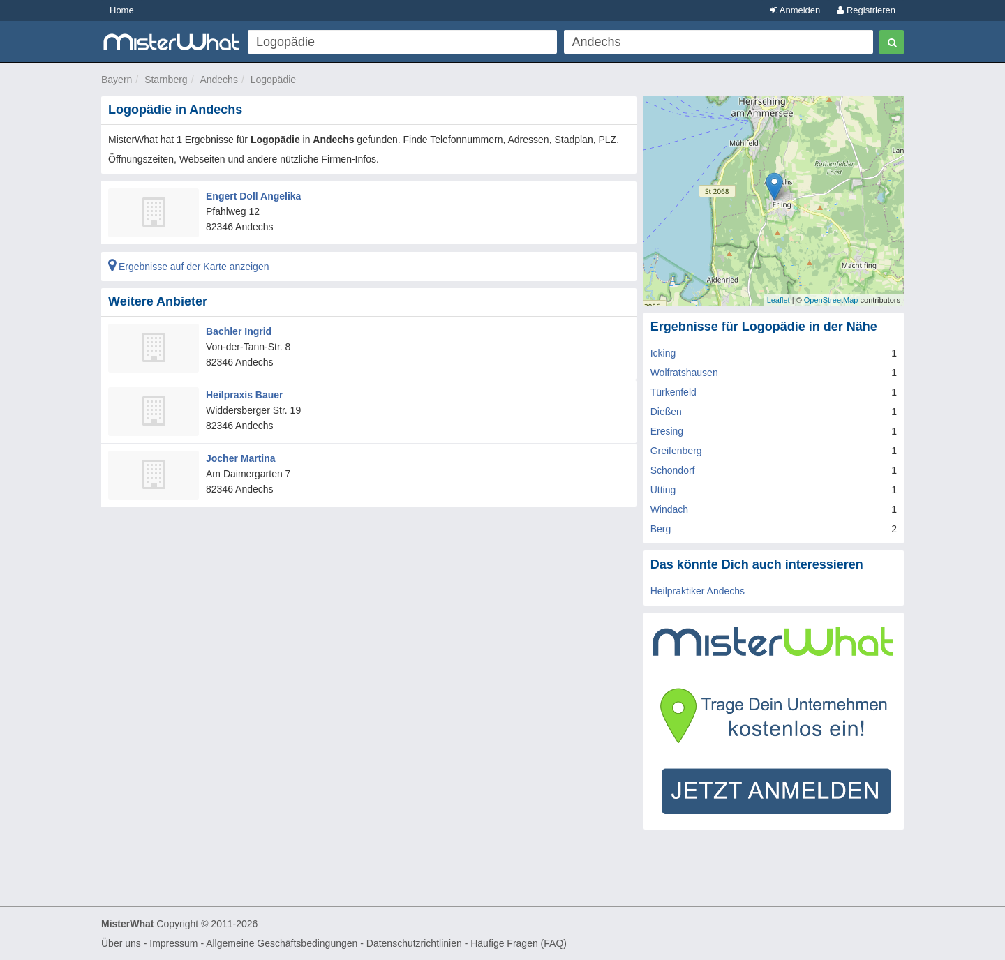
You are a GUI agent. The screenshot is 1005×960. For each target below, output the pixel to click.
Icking (663, 353)
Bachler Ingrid (238, 331)
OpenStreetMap (831, 300)
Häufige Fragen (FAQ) (518, 943)
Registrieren (866, 10)
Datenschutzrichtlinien (414, 943)
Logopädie (273, 79)
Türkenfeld (673, 392)
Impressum (173, 943)
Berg (660, 528)
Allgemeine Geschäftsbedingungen (281, 943)
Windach (669, 509)
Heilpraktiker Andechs (697, 591)
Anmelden (795, 10)
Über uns (121, 943)
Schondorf (672, 470)
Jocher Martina (241, 458)
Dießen (666, 411)
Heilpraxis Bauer (244, 394)
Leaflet (778, 300)
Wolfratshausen (684, 372)
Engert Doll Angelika (253, 196)
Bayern (116, 79)
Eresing (666, 431)
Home (122, 10)
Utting (663, 489)
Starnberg (165, 79)
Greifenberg (676, 450)
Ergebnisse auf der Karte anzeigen (188, 266)
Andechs (218, 79)
